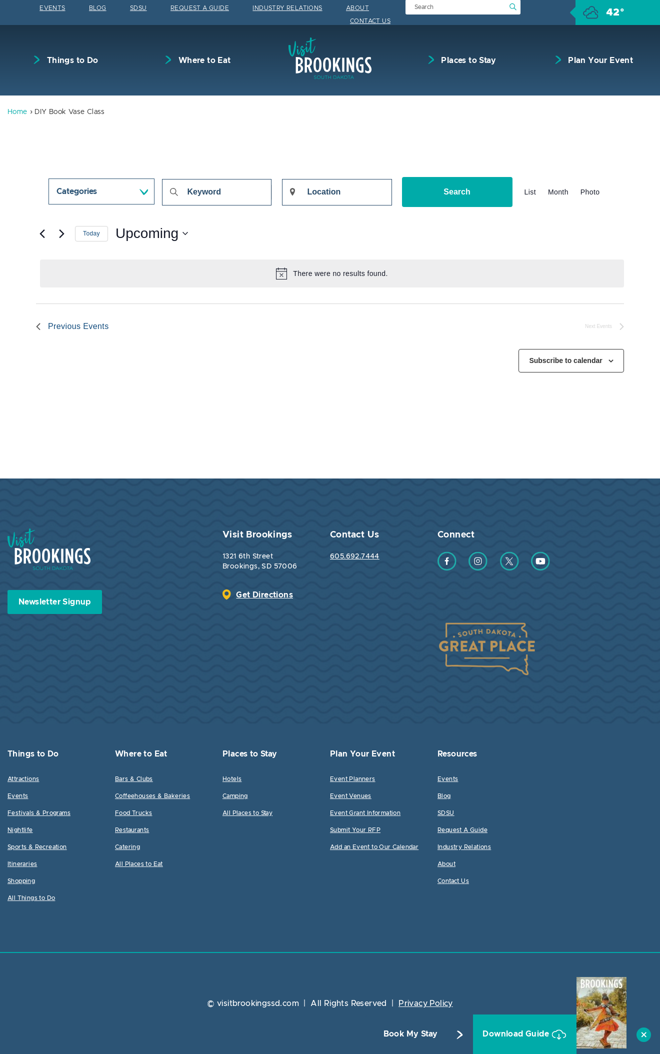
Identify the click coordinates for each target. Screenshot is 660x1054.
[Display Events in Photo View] (590, 192)
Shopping (21, 881)
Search (457, 192)
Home (18, 112)
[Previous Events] (42, 234)
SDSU (138, 8)
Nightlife (20, 830)
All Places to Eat (139, 864)
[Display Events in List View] (530, 192)
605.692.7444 (355, 556)
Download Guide (510, 1034)
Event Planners (353, 779)
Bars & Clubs (134, 779)
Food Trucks (133, 813)
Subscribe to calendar (565, 360)
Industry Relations (287, 8)
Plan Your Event (599, 60)
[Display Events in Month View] (558, 192)
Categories (76, 192)
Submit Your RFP (355, 830)
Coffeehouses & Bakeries (152, 796)
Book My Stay (403, 1034)
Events (52, 8)
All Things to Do (31, 898)
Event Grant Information (365, 813)
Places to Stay (467, 60)
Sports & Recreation (37, 847)
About (357, 8)
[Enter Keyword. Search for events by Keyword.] (217, 192)
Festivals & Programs (39, 813)
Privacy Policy (425, 1004)
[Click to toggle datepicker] (152, 234)
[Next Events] (62, 234)
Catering (127, 847)
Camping (235, 796)
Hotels (232, 779)
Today (91, 233)
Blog (97, 8)
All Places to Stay (247, 813)
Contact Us (370, 21)
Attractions (23, 779)
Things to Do (71, 60)
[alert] (332, 274)
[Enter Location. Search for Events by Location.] (337, 192)
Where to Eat (203, 60)
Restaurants (132, 830)
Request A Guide (199, 8)
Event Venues (351, 796)
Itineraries (22, 864)
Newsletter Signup (54, 602)
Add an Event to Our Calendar (374, 847)
